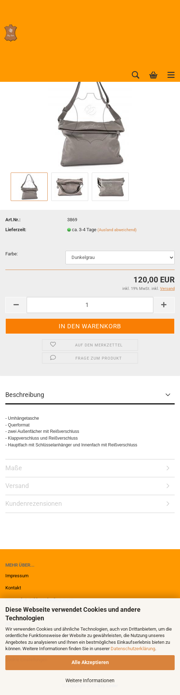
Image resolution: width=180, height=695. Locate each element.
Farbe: (11, 253)
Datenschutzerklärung (133, 648)
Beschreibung (24, 394)
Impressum (16, 575)
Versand (17, 485)
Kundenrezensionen (33, 503)
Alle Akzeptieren (90, 662)
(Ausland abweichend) (117, 230)
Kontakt (13, 587)
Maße (13, 468)
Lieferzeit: (15, 229)
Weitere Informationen (90, 680)
